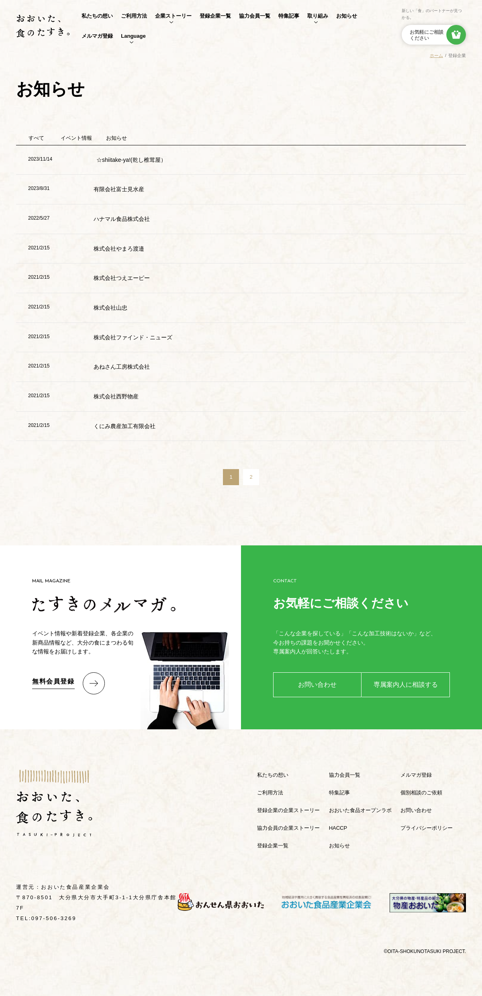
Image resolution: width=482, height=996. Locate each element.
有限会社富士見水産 (119, 189)
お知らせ (346, 16)
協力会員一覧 (254, 16)
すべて (36, 138)
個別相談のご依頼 (421, 793)
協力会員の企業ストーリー (288, 828)
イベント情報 (76, 138)
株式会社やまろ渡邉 (119, 248)
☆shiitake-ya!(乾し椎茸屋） (131, 160)
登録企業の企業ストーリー (288, 810)
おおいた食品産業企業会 (75, 887)
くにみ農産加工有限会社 (124, 426)
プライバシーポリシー (426, 828)
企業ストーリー (173, 16)
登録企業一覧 (215, 16)
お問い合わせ (317, 684)
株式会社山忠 (110, 307)
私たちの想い (97, 16)
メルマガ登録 (97, 36)
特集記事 (288, 16)
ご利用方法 (134, 16)
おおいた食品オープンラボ (360, 810)
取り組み (317, 16)
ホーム (436, 55)
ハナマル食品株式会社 (122, 219)
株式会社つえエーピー (122, 278)
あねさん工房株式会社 (122, 366)
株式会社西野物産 (116, 396)
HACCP (338, 828)
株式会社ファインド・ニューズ (133, 337)
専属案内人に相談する (406, 684)
